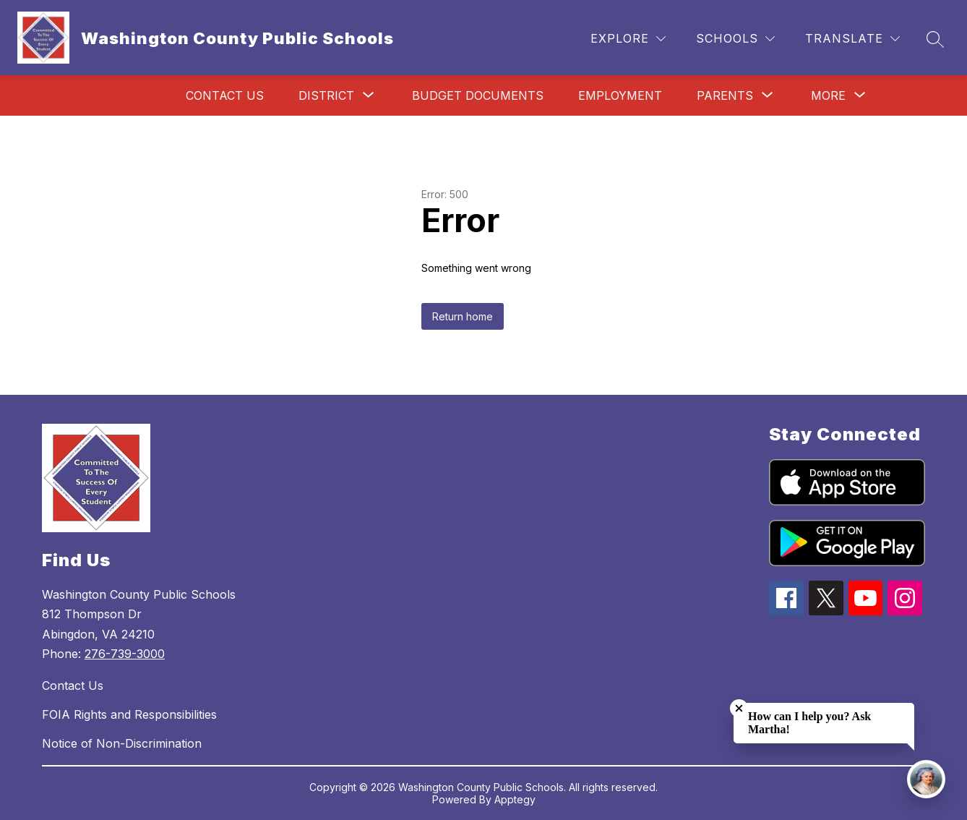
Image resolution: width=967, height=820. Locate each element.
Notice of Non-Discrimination (122, 743)
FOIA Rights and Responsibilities (129, 714)
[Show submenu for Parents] (725, 95)
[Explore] (628, 39)
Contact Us (225, 95)
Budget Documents (477, 95)
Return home (462, 316)
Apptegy (515, 799)
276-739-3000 (125, 653)
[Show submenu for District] (326, 95)
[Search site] (935, 39)
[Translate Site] (852, 39)
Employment (620, 95)
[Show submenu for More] (828, 95)
